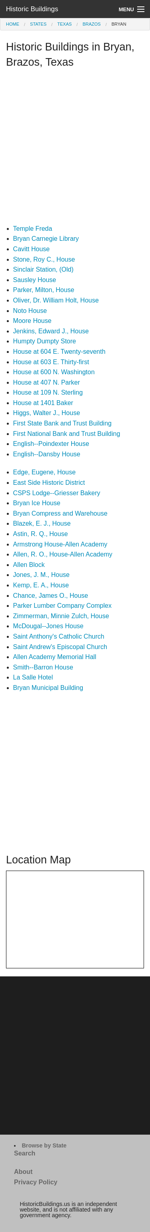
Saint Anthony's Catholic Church (58, 636)
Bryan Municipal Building (48, 687)
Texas (64, 24)
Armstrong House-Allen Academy (60, 544)
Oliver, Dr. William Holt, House (56, 300)
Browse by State (44, 1145)
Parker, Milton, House (43, 289)
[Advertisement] (75, 148)
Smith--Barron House (43, 667)
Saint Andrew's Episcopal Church (60, 646)
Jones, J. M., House (41, 574)
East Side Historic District (49, 482)
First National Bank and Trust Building (66, 433)
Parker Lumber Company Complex (62, 605)
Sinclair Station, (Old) (43, 269)
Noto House (30, 310)
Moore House (32, 320)
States (38, 24)
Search (24, 1153)
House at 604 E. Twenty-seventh (59, 351)
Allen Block (29, 564)
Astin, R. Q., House (40, 533)
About (23, 1171)
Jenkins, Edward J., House (51, 331)
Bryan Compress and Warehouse (60, 513)
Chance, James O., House (50, 595)
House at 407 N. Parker (46, 382)
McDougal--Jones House (48, 626)
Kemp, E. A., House (41, 585)
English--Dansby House (46, 454)
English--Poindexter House (51, 443)
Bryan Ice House (36, 503)
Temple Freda (32, 228)
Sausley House (34, 279)
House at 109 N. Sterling (48, 392)
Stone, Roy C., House (44, 259)
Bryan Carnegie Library (46, 238)
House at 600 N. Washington (54, 372)
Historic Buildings (32, 9)
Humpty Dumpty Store (44, 341)
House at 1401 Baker (43, 402)
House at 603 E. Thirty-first (51, 362)
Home (12, 24)
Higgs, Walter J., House (46, 412)
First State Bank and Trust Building (62, 423)
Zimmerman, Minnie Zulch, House (61, 616)
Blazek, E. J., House (42, 523)
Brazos (91, 24)
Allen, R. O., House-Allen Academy (62, 554)
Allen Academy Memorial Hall (54, 656)
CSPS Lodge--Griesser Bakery (56, 493)
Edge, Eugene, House (44, 472)
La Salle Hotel (33, 677)
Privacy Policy (36, 1182)
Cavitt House (31, 249)
